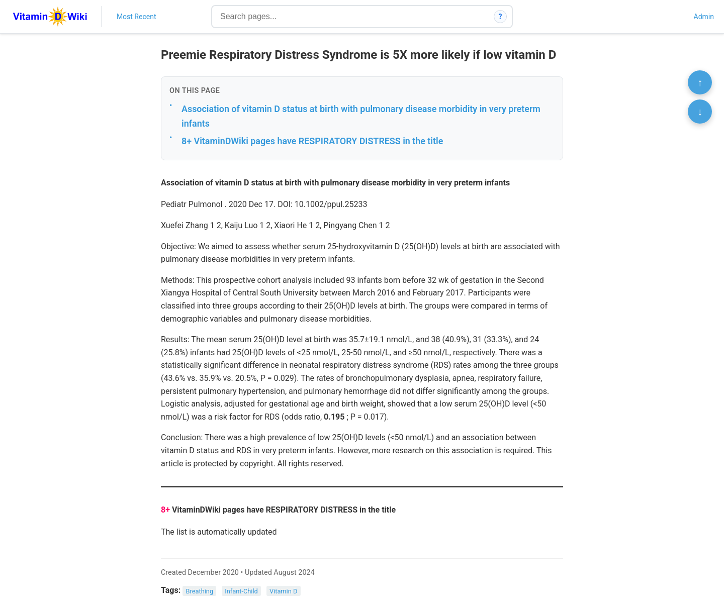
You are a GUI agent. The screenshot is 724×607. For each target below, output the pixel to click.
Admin (704, 17)
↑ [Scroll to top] (699, 82)
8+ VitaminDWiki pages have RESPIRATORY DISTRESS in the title (312, 141)
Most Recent (136, 17)
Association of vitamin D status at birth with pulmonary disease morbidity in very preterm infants (361, 116)
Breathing (200, 590)
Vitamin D (283, 590)
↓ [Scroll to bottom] (699, 111)
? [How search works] (500, 17)
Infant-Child (241, 590)
